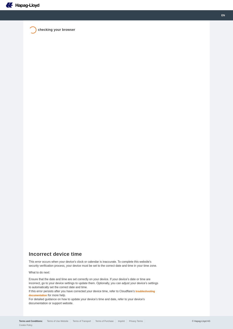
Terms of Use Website (57, 321)
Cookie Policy (25, 325)
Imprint (121, 321)
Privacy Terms (136, 321)
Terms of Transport (82, 321)
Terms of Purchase (104, 321)
